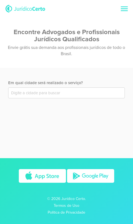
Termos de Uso (66, 205)
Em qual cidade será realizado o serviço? (45, 82)
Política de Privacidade (66, 212)
